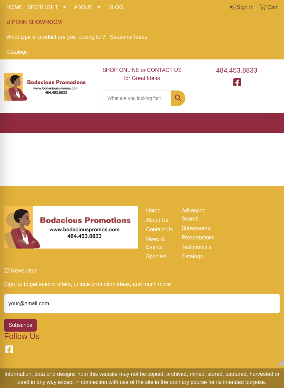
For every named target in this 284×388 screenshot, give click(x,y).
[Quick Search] (135, 98)
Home (153, 210)
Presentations (195, 237)
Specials (156, 256)
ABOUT (83, 7)
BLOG (115, 7)
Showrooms (195, 228)
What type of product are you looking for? (55, 37)
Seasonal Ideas (128, 37)
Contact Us (159, 229)
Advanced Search (194, 215)
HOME (14, 7)
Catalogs (17, 52)
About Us (157, 220)
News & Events (155, 243)
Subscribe (20, 325)
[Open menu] (270, 123)
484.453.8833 (236, 70)
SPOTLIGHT (42, 7)
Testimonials (195, 247)
